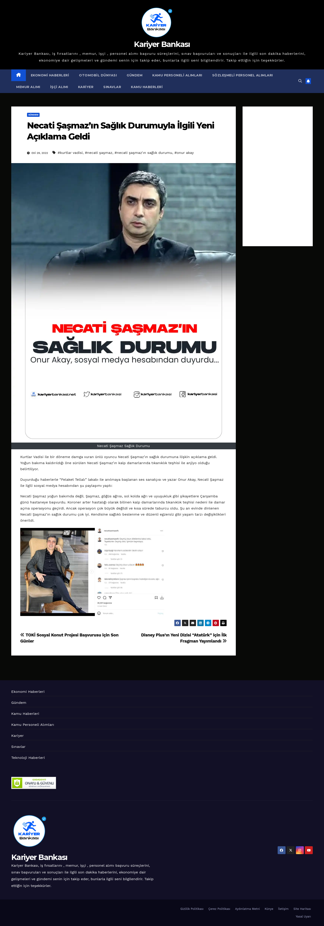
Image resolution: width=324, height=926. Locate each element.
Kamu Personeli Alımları (177, 75)
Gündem (134, 75)
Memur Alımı (28, 87)
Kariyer (86, 87)
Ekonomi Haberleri (50, 75)
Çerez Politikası (219, 908)
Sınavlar (112, 87)
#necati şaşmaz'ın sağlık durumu (143, 153)
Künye (269, 908)
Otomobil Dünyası (98, 75)
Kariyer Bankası (162, 44)
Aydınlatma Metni (247, 908)
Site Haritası (302, 908)
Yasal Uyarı (303, 916)
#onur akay (184, 153)
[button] (300, 81)
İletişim (283, 908)
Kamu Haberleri (147, 87)
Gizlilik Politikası (192, 908)
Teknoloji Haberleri (28, 757)
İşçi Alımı (59, 87)
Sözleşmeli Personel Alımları (242, 75)
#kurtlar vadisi (70, 153)
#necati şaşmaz (98, 153)
